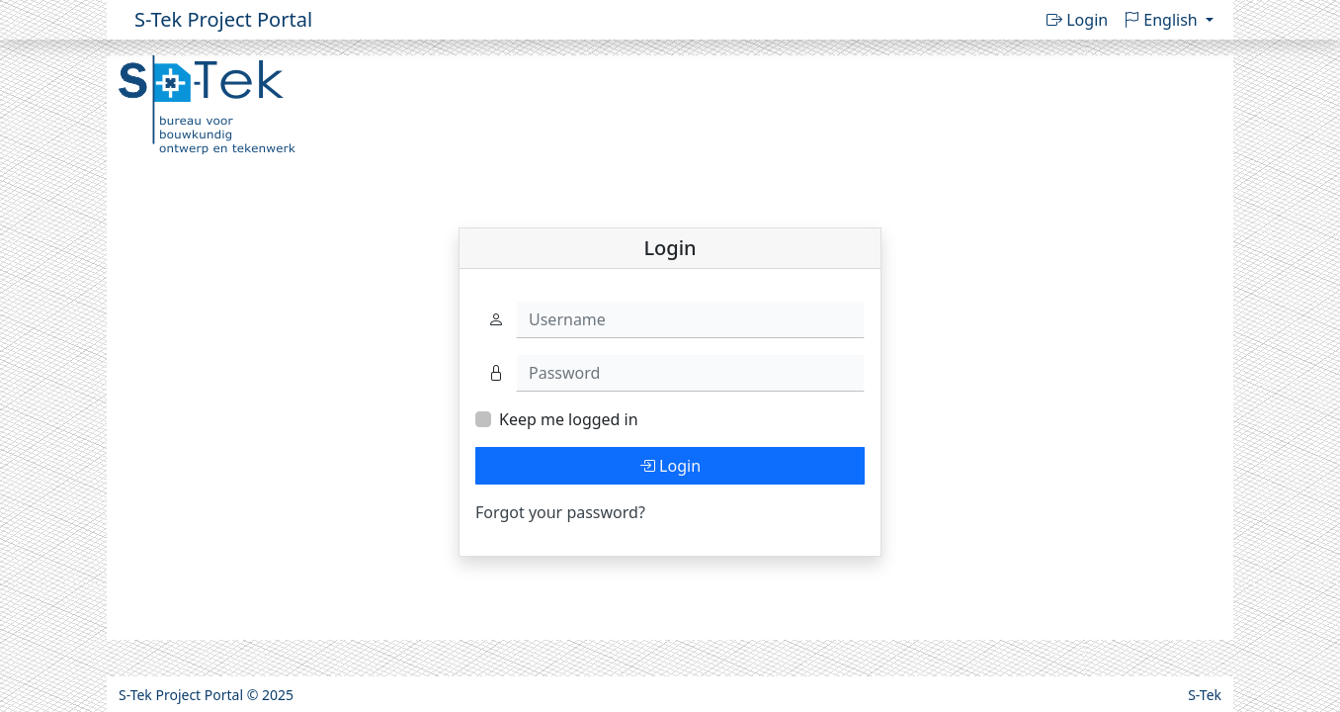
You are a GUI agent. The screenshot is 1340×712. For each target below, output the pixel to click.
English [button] (1163, 20)
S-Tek (1204, 694)
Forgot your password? (560, 512)
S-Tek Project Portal (223, 19)
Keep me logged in (568, 419)
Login (1077, 20)
